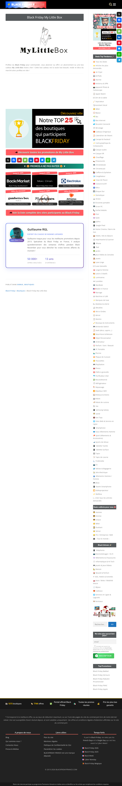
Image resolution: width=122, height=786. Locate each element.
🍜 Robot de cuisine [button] (101, 402)
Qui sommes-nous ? (13, 741)
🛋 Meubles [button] (98, 308)
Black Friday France (28, 4)
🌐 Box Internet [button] (99, 120)
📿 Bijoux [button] (96, 113)
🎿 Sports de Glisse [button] (100, 442)
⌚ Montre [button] (97, 319)
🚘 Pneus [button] (96, 368)
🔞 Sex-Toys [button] (97, 417)
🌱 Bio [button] (95, 116)
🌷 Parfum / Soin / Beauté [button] (103, 345)
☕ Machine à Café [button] (100, 296)
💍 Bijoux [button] (96, 587)
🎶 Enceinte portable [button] (101, 203)
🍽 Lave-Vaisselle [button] (100, 266)
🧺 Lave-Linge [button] (98, 262)
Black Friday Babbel (101, 671)
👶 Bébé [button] (96, 109)
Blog (7, 737)
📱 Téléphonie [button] (98, 550)
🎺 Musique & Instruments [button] (103, 323)
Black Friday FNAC (100, 685)
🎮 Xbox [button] (96, 483)
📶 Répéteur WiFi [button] (100, 391)
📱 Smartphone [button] (99, 428)
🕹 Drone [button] (97, 199)
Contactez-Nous (12, 745)
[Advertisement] (45, 91)
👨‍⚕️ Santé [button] (96, 414)
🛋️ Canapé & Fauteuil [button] (101, 139)
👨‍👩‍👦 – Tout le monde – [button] (101, 539)
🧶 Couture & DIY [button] (100, 184)
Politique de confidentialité (101, 651)
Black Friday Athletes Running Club (71, 203)
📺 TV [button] (95, 465)
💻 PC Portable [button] (99, 349)
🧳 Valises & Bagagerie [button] (102, 468)
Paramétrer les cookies (53, 749)
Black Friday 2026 (91, 748)
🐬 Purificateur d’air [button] (101, 376)
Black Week (89, 756)
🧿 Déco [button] (96, 187)
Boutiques (29, 300)
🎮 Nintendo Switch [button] (101, 326)
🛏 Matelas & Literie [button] (101, 304)
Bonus (20, 300)
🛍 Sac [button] (95, 406)
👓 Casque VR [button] (98, 153)
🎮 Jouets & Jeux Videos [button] (102, 565)
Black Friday (10, 306)
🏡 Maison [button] (97, 569)
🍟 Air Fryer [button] (97, 72)
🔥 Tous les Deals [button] (100, 62)
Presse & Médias (12, 749)
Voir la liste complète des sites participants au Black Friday (46, 212)
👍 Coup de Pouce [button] (100, 180)
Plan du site (48, 737)
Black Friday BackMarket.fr (18, 186)
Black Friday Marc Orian (44, 186)
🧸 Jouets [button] (96, 258)
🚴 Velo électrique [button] (100, 472)
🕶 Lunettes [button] (98, 281)
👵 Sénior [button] (97, 531)
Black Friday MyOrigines (44, 204)
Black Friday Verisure (101, 675)
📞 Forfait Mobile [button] (100, 210)
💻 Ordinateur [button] (98, 342)
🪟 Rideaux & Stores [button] (101, 395)
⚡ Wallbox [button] (97, 494)
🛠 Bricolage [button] (98, 128)
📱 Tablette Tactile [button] (100, 446)
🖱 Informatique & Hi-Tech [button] (103, 561)
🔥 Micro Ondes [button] (99, 311)
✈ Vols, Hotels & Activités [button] (103, 577)
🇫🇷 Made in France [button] (100, 289)
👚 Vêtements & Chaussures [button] (104, 558)
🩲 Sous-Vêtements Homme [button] (104, 432)
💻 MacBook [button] (98, 285)
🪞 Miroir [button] (96, 315)
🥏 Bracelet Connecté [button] (101, 124)
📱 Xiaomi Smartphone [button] (102, 486)
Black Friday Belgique (93, 763)
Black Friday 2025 (91, 752)
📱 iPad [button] (96, 247)
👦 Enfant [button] (97, 520)
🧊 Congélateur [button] (99, 176)
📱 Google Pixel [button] (99, 225)
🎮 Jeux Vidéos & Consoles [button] (103, 255)
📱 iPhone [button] (97, 243)
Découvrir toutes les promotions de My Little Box (46, 152)
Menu (112, 4)
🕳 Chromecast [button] (99, 168)
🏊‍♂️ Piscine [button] (97, 353)
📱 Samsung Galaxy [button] (101, 410)
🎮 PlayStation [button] (98, 364)
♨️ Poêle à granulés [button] (101, 372)
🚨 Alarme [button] (97, 80)
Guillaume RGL (37, 229)
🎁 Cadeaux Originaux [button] (102, 132)
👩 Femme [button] (97, 516)
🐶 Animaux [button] (98, 601)
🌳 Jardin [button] (96, 251)
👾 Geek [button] (96, 218)
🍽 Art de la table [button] (100, 98)
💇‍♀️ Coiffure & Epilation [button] (102, 172)
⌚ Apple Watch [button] (99, 94)
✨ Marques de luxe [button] (101, 300)
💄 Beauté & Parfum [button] (101, 573)
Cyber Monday (90, 759)
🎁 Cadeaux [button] (97, 591)
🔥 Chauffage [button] (98, 157)
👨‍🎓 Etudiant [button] (97, 527)
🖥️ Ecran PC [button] (98, 206)
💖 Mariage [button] (97, 292)
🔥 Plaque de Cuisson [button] (101, 357)
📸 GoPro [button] (96, 221)
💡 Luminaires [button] (98, 277)
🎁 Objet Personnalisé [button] (102, 338)
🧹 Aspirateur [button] (98, 101)
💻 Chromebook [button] (99, 165)
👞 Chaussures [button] (99, 161)
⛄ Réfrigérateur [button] (99, 383)
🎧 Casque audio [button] (100, 150)
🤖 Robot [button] (96, 398)
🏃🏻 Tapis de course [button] (100, 457)
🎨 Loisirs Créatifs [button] (100, 273)
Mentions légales (50, 741)
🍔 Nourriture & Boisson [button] (102, 334)
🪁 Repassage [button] (98, 387)
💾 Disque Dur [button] (99, 191)
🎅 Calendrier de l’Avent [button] (102, 135)
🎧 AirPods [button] (97, 76)
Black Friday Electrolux (71, 186)
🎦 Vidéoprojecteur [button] (100, 490)
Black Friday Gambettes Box (18, 204)
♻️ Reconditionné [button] (100, 380)
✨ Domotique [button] (98, 195)
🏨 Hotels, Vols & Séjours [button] (103, 236)
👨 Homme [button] (97, 512)
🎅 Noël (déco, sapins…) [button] (102, 330)
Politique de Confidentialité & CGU (57, 745)
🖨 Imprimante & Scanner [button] (103, 239)
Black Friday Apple (100, 689)
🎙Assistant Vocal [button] (100, 105)
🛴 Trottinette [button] (98, 461)
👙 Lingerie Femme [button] (100, 270)
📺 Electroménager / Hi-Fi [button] (103, 554)
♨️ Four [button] (96, 214)
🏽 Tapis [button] (96, 453)
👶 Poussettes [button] (98, 361)
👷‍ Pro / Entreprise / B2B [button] (103, 535)
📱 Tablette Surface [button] (101, 450)
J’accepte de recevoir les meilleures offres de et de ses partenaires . (102, 648)
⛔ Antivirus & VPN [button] (100, 83)
